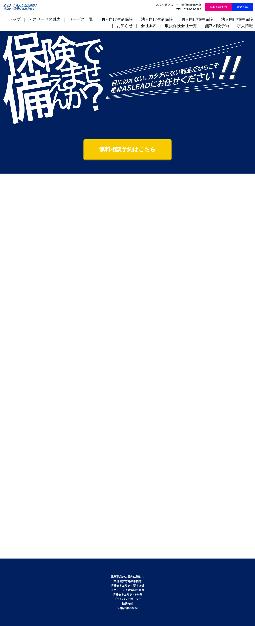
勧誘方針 (127, 603)
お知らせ (125, 25)
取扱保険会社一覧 (181, 25)
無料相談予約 (218, 7)
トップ (15, 19)
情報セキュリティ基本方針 (127, 585)
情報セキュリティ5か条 (127, 594)
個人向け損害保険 (197, 19)
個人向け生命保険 (117, 19)
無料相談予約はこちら (127, 149)
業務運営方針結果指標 (127, 581)
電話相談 (242, 7)
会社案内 (149, 25)
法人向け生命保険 (157, 19)
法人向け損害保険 (237, 19)
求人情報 (245, 25)
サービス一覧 (81, 19)
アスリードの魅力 (45, 19)
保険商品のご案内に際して (127, 576)
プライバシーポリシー (127, 599)
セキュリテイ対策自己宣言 (127, 590)
